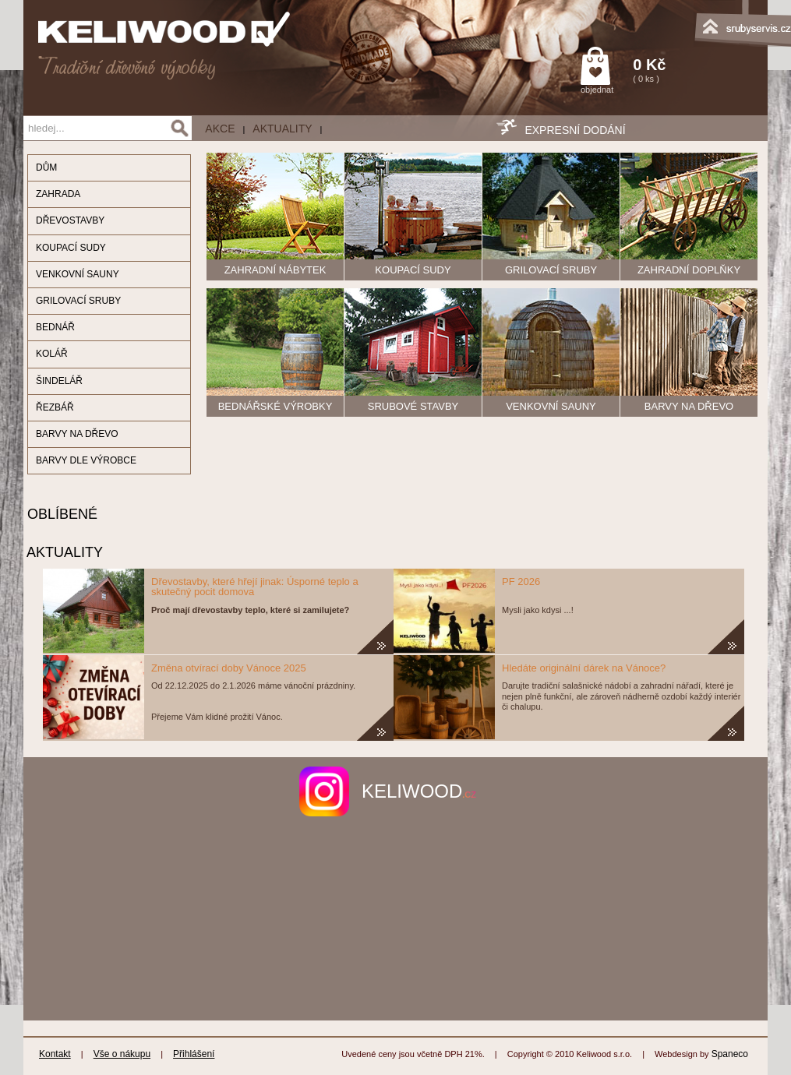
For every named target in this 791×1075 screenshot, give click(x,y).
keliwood (419, 791)
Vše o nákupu (122, 1054)
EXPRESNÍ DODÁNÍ (574, 130)
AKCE (220, 128)
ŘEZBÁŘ (55, 407)
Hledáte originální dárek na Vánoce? (584, 668)
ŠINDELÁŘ (59, 380)
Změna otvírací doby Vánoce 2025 (228, 668)
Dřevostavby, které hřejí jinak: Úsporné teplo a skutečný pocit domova (254, 586)
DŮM (46, 167)
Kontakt (55, 1054)
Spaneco (730, 1054)
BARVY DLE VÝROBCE (86, 460)
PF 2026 (521, 581)
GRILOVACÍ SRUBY (78, 300)
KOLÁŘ (52, 353)
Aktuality (282, 128)
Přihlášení (193, 1054)
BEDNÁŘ (55, 327)
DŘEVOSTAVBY (70, 220)
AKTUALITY (63, 552)
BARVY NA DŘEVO (77, 433)
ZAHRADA (58, 194)
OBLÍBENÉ (60, 514)
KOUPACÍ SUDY (71, 247)
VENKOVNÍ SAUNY (77, 274)
